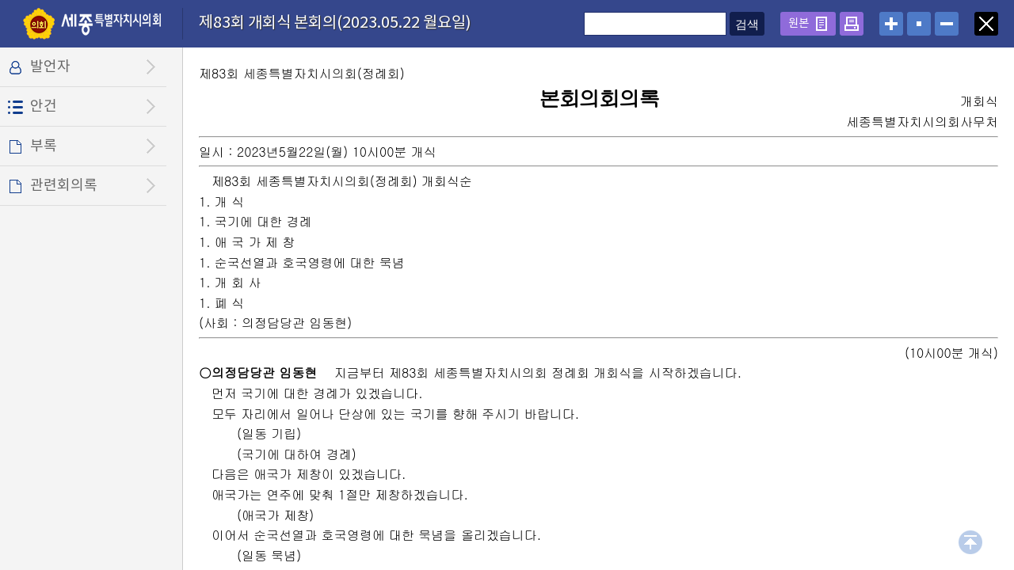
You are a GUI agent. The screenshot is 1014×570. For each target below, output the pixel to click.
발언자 (50, 67)
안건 (43, 106)
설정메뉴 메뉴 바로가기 (0, 0)
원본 (798, 23)
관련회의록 (63, 185)
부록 (43, 146)
